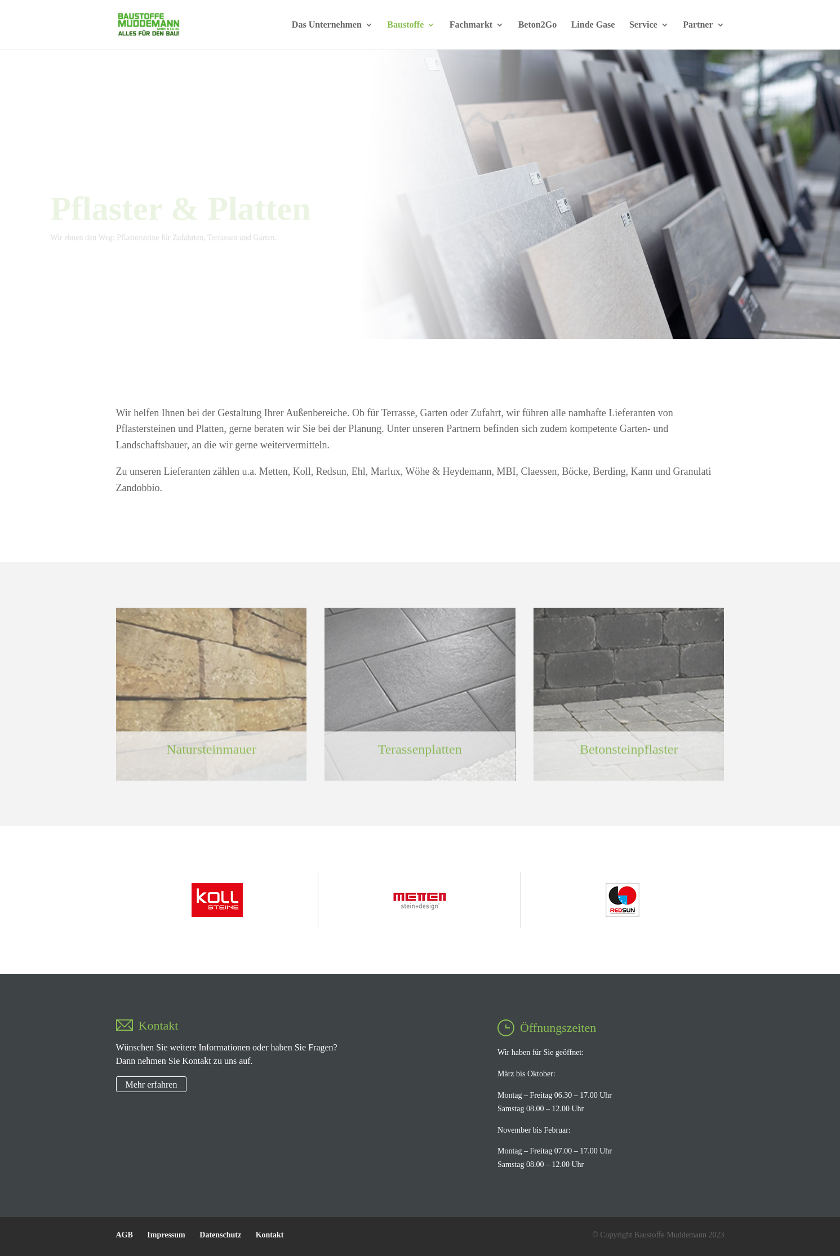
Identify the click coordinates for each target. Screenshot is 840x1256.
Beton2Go (537, 25)
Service (643, 25)
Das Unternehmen (327, 25)
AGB (124, 1235)
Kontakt (270, 1235)
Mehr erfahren (151, 1084)
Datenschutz (220, 1235)
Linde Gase (593, 25)
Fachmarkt (471, 25)
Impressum (166, 1235)
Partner (698, 25)
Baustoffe (405, 25)
